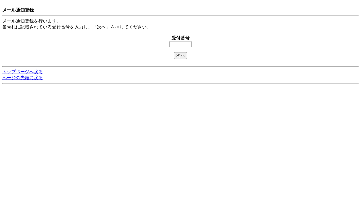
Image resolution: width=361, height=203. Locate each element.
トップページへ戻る (22, 71)
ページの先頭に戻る (22, 77)
